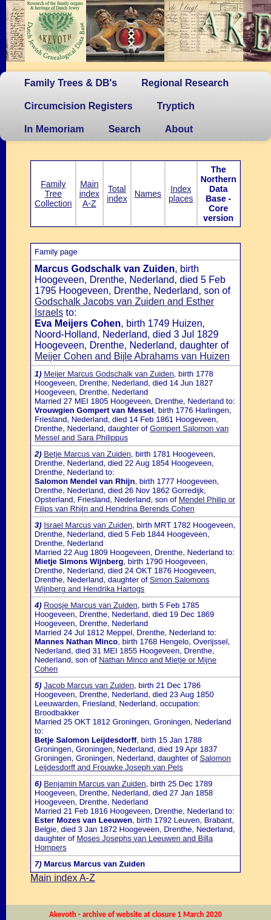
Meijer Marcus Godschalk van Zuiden (109, 373)
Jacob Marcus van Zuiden (89, 685)
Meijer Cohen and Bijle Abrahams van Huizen (132, 356)
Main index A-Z (89, 193)
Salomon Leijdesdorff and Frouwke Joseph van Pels (133, 763)
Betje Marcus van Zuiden (87, 453)
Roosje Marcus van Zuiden (91, 605)
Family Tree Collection (53, 193)
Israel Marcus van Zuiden (88, 525)
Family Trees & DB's (70, 83)
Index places (181, 193)
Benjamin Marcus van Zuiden (95, 783)
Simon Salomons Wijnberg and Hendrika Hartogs (122, 584)
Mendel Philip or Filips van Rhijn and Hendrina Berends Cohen (135, 504)
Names (148, 194)
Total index (117, 193)
